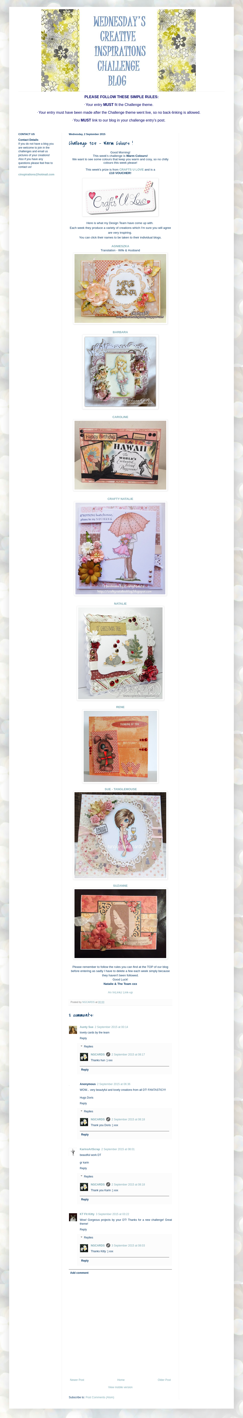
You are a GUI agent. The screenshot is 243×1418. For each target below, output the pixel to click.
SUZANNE (120, 885)
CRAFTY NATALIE (120, 499)
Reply (83, 1038)
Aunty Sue (86, 1027)
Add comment (79, 1272)
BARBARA (120, 332)
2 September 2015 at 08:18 (128, 1119)
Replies (88, 1046)
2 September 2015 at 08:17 (128, 1054)
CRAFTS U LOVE (131, 169)
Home (121, 1380)
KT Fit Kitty (87, 1214)
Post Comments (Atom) (100, 1397)
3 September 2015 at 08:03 (128, 1245)
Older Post (164, 1380)
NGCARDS (98, 1054)
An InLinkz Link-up (120, 992)
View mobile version (120, 1387)
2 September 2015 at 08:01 (118, 1149)
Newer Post (77, 1380)
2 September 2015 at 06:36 (113, 1084)
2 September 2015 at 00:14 (111, 1027)
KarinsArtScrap (90, 1149)
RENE (120, 707)
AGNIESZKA (120, 246)
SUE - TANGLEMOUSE (120, 789)
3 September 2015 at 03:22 (112, 1214)
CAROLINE (120, 417)
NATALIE (120, 603)
